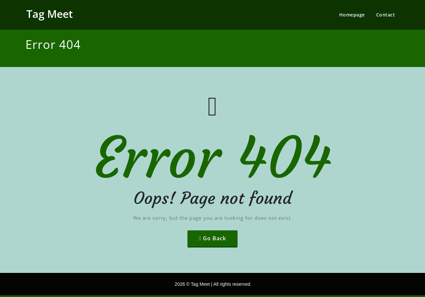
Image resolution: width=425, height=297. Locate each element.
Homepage (352, 15)
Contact (385, 15)
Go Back (214, 238)
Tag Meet (49, 14)
